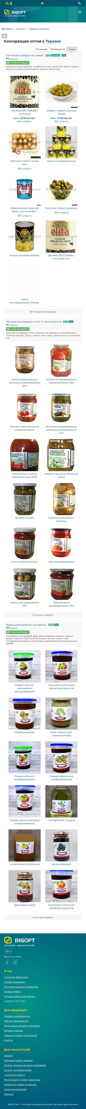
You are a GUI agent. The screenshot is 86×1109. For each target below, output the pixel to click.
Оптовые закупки (13, 1030)
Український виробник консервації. (26, 624)
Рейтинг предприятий (16, 1020)
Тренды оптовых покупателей (20, 1035)
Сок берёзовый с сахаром (61, 820)
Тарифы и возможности (17, 1016)
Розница (55, 55)
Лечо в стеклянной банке (24, 562)
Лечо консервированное (61, 562)
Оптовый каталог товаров (18, 1060)
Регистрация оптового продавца (22, 1025)
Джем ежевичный (61, 864)
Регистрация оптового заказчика (22, 1079)
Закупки (8, 1055)
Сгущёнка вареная (24, 732)
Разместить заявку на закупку (20, 1084)
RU (8, 951)
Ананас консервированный (61, 161)
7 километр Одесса (14, 1074)
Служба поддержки (14, 981)
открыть (27, 121)
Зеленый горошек (24, 518)
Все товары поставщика (43, 311)
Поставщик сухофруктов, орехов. (25, 55)
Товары (71, 49)
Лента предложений (15, 1089)
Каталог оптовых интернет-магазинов (25, 1065)
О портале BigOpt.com (16, 977)
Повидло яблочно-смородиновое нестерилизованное (24, 688)
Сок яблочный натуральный (24, 864)
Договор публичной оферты (19, 996)
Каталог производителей (18, 1070)
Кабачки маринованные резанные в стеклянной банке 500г (24, 382)
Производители (58, 49)
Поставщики (41, 49)
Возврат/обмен (12, 991)
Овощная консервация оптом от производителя (33, 321)
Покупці (8, 1040)
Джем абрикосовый (24, 905)
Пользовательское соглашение (21, 986)
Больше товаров (43, 615)
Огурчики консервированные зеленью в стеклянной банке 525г (61, 429)
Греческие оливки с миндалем (61, 208)
